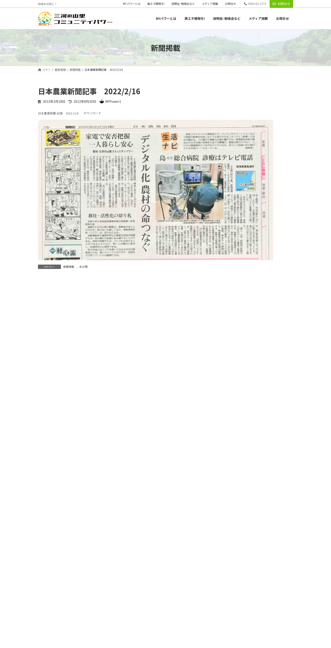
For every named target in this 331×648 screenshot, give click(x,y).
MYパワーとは (131, 4)
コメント (47, 307)
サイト (43, 417)
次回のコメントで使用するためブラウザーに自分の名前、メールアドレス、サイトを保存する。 (122, 442)
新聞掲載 (68, 266)
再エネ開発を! (156, 4)
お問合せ (230, 4)
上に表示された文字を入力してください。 (73, 466)
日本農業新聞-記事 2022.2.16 (58, 113)
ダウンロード (92, 113)
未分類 (83, 266)
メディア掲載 (210, 4)
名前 (44, 369)
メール (46, 393)
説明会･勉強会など (183, 4)
